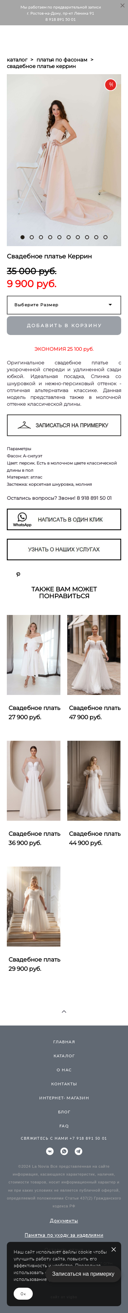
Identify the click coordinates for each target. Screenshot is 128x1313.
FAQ (64, 1125)
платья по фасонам (62, 59)
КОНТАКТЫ (64, 1083)
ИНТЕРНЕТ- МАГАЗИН (64, 1097)
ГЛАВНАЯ (64, 1041)
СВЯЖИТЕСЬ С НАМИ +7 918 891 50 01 (64, 1138)
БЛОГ (64, 1111)
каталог (17, 59)
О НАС (64, 1069)
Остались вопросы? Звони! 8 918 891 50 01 (59, 498)
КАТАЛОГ (64, 1055)
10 (105, 237)
